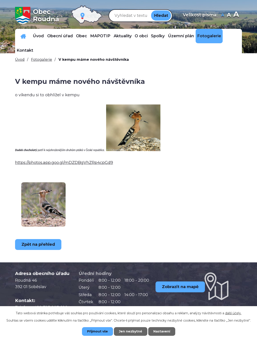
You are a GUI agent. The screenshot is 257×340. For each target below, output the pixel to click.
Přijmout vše (97, 331)
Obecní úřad (60, 35)
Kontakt (25, 50)
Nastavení (161, 331)
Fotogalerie (209, 35)
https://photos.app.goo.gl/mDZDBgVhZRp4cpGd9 (64, 162)
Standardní (229, 15)
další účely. (233, 313)
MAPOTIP (100, 35)
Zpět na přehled (38, 244)
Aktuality (123, 35)
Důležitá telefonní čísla (23, 36)
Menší (223, 15)
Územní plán (181, 35)
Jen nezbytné (130, 331)
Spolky (158, 35)
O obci (141, 35)
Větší (236, 15)
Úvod (38, 35)
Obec (81, 35)
